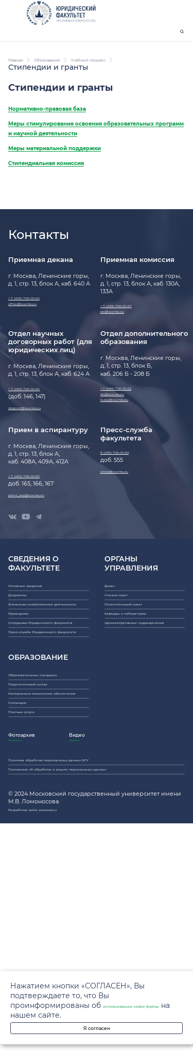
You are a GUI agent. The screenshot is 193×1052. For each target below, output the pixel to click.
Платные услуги (31, 915)
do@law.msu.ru (121, 466)
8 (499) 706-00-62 (125, 528)
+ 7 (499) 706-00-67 (127, 364)
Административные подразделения (134, 748)
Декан (113, 679)
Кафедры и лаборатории (141, 728)
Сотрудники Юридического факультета (47, 756)
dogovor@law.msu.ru (37, 479)
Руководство (27, 736)
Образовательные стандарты (35, 838)
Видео (133, 945)
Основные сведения (38, 679)
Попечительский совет (138, 712)
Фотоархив (32, 945)
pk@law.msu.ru (121, 375)
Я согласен (96, 1023)
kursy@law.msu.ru (125, 476)
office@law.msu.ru (34, 367)
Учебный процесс (43, 95)
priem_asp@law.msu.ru (40, 575)
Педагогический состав (43, 858)
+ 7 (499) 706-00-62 (127, 455)
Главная (23, 86)
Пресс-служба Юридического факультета (47, 780)
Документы (25, 695)
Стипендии (25, 898)
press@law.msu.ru (125, 552)
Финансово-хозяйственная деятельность (48, 716)
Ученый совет (125, 695)
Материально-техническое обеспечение (48, 878)
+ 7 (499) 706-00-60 (35, 356)
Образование (76, 86)
